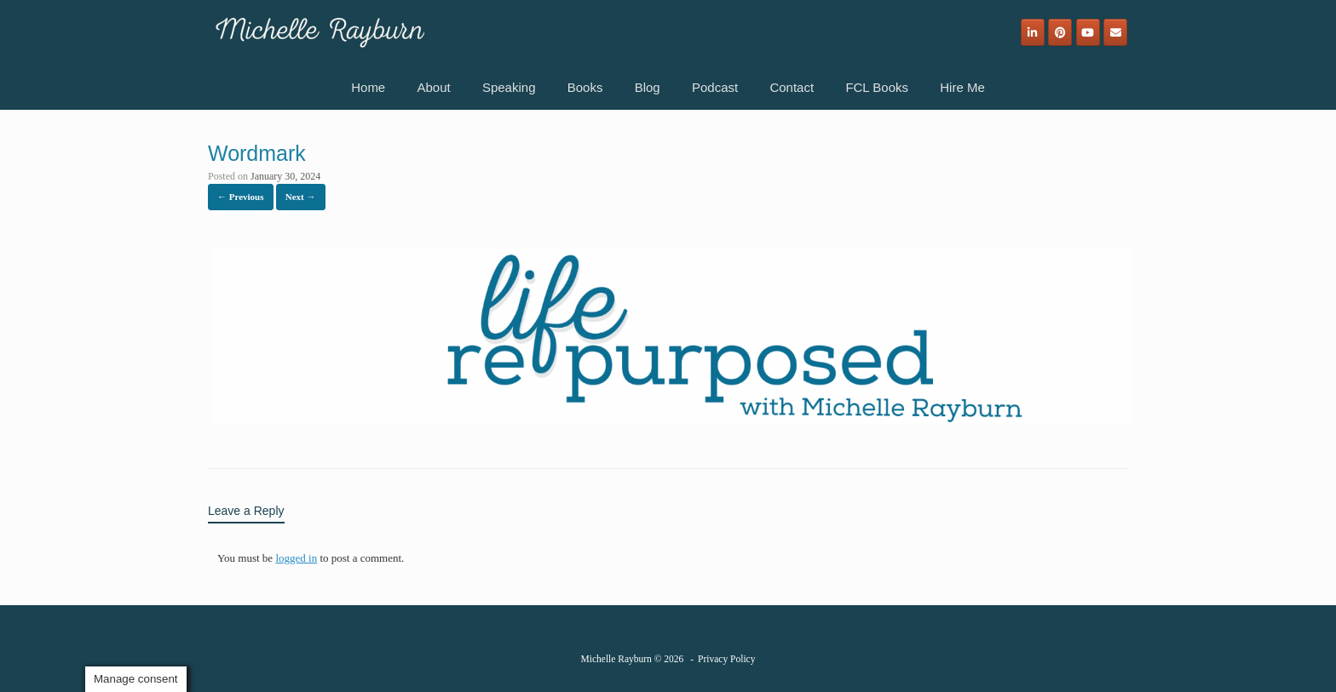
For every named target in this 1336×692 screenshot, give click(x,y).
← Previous (240, 197)
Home (368, 87)
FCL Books (876, 87)
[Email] (1115, 32)
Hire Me (962, 87)
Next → (300, 197)
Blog (647, 87)
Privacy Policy (726, 659)
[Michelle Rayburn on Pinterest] (1060, 32)
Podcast (715, 87)
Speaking (509, 87)
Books (585, 87)
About (433, 87)
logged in (296, 558)
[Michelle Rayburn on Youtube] (1088, 32)
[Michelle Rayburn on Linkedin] (1033, 32)
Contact (791, 87)
